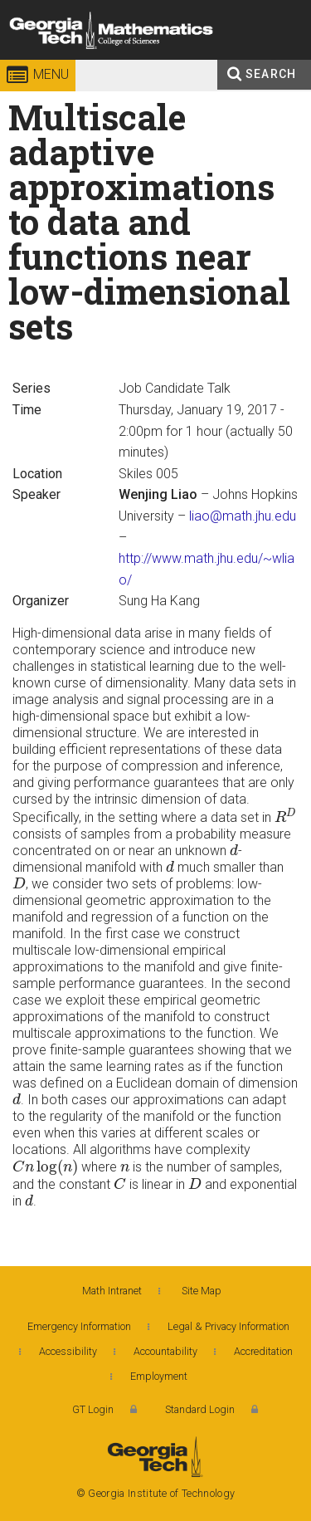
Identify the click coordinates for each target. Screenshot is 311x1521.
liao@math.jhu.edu (242, 516)
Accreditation (263, 1351)
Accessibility (68, 1351)
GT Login (93, 1409)
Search (270, 74)
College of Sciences (174, 62)
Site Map (201, 1290)
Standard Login (200, 1409)
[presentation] (285, 816)
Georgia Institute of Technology (47, 62)
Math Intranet (112, 1290)
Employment (158, 1376)
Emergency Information (79, 1326)
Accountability (165, 1351)
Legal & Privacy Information (228, 1326)
